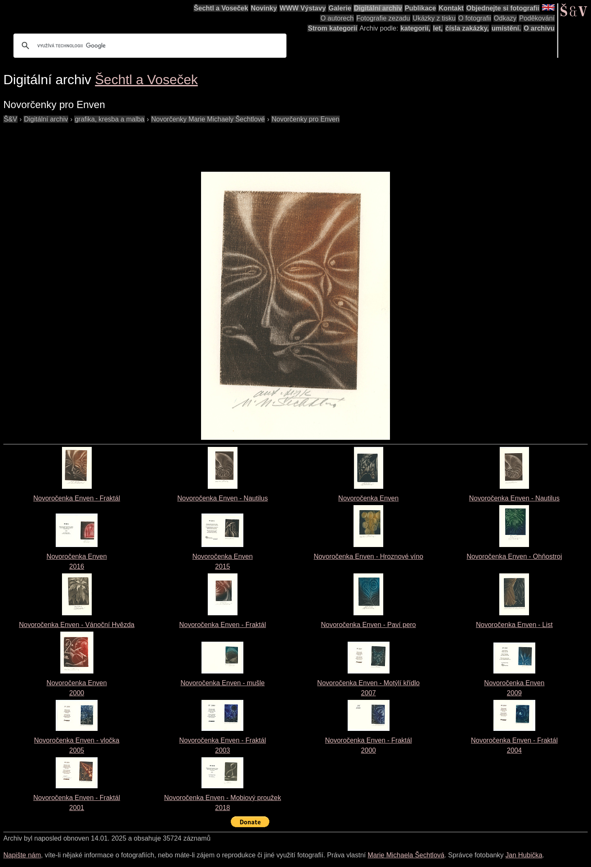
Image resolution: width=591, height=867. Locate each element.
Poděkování (537, 18)
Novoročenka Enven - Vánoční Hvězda (76, 624)
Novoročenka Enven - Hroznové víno (368, 556)
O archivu (539, 28)
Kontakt (451, 8)
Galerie (339, 8)
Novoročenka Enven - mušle (223, 682)
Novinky (264, 8)
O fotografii (474, 18)
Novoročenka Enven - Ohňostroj (514, 556)
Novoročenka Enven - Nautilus (222, 498)
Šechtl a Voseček (221, 8)
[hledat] (148, 46)
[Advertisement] (155, 143)
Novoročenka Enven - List (514, 624)
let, (438, 28)
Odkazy (505, 18)
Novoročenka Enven (368, 498)
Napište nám (22, 855)
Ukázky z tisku (434, 18)
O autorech (337, 18)
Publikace (420, 8)
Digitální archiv (378, 8)
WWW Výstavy (303, 8)
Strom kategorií (332, 28)
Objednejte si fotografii (502, 8)
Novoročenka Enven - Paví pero (368, 624)
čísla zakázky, (467, 28)
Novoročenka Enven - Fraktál (77, 498)
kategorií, (415, 28)
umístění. (506, 28)
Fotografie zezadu (383, 18)
